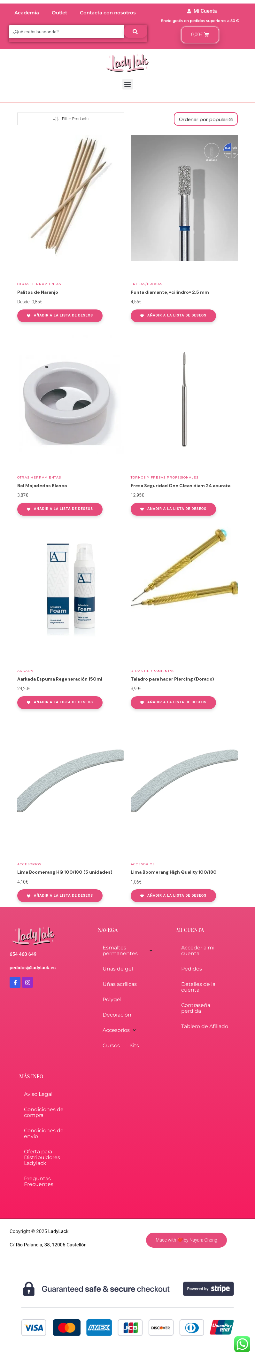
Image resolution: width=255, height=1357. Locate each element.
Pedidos (191, 969)
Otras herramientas (39, 284)
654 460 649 (23, 954)
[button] (127, 84)
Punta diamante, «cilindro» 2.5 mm (170, 292)
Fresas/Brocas (146, 284)
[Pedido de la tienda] (206, 119)
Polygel (112, 999)
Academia (26, 13)
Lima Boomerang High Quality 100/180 (174, 872)
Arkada (25, 671)
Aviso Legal (38, 1094)
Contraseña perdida (195, 1008)
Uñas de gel (118, 969)
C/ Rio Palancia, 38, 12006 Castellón (48, 1245)
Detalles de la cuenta (198, 987)
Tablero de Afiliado (204, 1026)
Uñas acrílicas (120, 984)
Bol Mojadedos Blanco (42, 485)
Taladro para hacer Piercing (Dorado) (172, 679)
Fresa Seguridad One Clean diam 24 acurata (180, 485)
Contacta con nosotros (108, 13)
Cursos (111, 1045)
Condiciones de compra (44, 1112)
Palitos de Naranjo (37, 292)
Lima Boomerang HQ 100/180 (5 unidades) (64, 872)
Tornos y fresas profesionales (164, 477)
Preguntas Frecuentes (38, 1181)
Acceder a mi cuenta (197, 950)
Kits (134, 1045)
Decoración (117, 1015)
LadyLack (57, 1231)
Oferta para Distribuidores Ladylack (42, 1157)
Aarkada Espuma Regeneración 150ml (59, 679)
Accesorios (29, 864)
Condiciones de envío (44, 1133)
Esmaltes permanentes (127, 950)
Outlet (59, 13)
